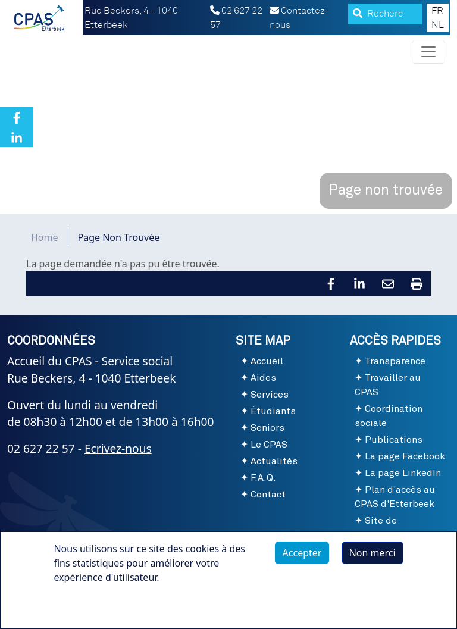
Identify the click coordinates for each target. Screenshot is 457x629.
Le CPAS (269, 444)
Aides (263, 378)
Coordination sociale (388, 416)
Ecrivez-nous (118, 448)
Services (270, 394)
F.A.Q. (263, 478)
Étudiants (273, 411)
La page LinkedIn (403, 473)
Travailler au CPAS (388, 385)
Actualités (274, 461)
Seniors (267, 428)
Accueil (267, 361)
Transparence (395, 361)
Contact (268, 494)
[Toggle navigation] (428, 52)
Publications (393, 440)
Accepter (302, 552)
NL (437, 25)
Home (44, 237)
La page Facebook (405, 456)
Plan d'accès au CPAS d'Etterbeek (395, 497)
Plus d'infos (91, 604)
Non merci (372, 552)
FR (437, 11)
